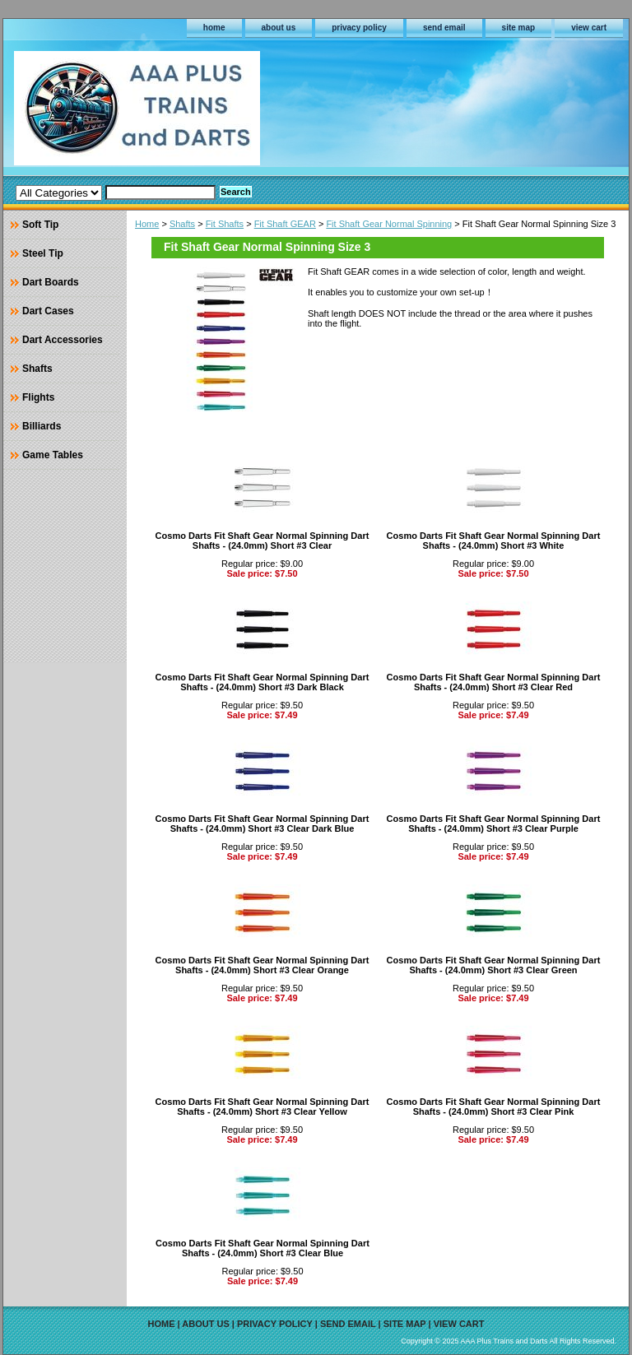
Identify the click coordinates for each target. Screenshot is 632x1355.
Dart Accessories (62, 340)
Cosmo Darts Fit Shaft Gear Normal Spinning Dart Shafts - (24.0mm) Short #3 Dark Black (262, 682)
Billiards (41, 426)
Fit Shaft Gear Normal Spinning (389, 224)
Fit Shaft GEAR (285, 224)
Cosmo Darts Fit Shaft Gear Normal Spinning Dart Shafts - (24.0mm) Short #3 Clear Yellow (262, 1106)
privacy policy (359, 27)
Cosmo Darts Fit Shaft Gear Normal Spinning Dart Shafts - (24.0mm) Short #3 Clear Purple (494, 823)
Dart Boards (50, 282)
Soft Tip (40, 224)
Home (147, 224)
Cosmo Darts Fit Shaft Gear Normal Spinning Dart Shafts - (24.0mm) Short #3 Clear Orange (262, 965)
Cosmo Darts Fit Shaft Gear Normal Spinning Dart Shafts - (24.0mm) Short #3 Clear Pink (494, 1106)
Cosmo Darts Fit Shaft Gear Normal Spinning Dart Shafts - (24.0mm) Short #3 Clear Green (494, 965)
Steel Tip (42, 253)
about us (279, 27)
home (214, 27)
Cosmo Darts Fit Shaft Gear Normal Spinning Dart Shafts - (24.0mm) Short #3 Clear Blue (262, 1248)
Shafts (182, 224)
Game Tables (52, 455)
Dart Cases (48, 311)
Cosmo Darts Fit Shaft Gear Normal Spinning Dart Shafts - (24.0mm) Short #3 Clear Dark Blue (262, 823)
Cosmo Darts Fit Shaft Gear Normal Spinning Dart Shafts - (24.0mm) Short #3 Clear (262, 540)
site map (519, 27)
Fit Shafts (225, 224)
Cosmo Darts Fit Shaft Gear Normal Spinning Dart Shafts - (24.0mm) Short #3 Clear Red (494, 682)
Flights (38, 397)
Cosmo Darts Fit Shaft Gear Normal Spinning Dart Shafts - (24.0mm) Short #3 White (494, 540)
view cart (588, 27)
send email (444, 27)
